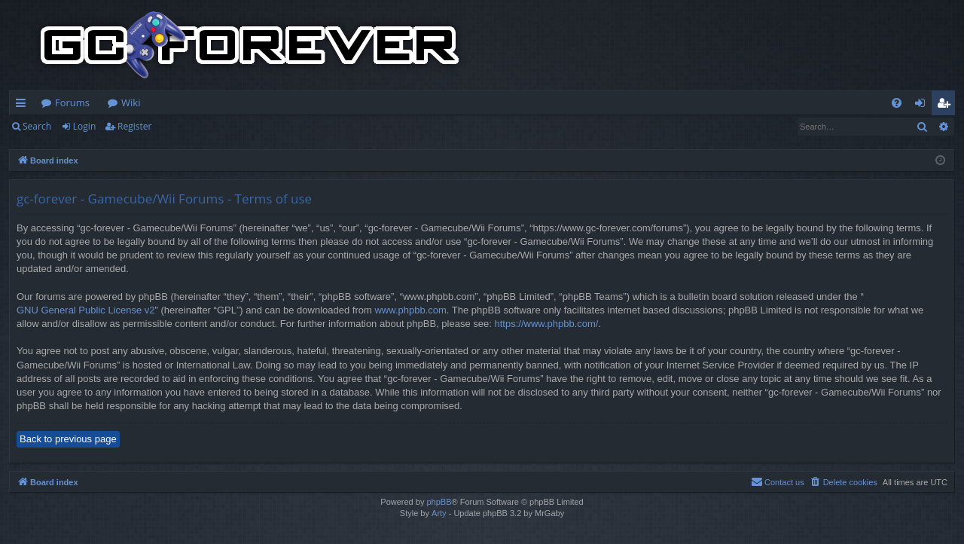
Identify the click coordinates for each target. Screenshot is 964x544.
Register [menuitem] (946, 105)
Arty (439, 513)
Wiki (130, 102)
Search (37, 126)
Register (134, 126)
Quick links (23, 105)
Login (84, 126)
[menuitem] (896, 102)
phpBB (438, 501)
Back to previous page (68, 439)
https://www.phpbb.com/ (546, 323)
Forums (72, 102)
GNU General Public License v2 (86, 310)
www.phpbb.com (410, 310)
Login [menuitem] (923, 105)
